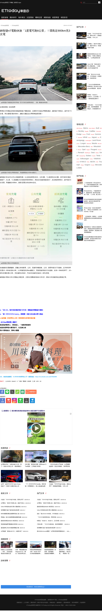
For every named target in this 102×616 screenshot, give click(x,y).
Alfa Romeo (79, 128)
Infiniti (85, 137)
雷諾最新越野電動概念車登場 (12, 524)
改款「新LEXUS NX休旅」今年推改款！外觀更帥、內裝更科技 (94, 76)
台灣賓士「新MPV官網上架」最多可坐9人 (16, 503)
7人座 (33, 381)
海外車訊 (21, 17)
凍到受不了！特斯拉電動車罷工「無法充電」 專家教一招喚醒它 (64, 552)
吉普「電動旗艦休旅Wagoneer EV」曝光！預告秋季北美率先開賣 (21, 552)
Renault (81, 152)
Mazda (94, 143)
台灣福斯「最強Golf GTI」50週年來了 (14, 531)
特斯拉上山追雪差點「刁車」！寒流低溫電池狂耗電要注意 (6, 551)
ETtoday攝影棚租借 (89, 235)
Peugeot (94, 149)
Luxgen (83, 143)
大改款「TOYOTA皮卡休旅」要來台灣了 (15, 499)
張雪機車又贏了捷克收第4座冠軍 (13, 510)
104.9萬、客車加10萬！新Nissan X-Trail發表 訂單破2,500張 (36, 465)
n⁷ (17, 381)
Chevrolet (98, 131)
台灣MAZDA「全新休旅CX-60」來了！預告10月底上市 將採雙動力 (11, 465)
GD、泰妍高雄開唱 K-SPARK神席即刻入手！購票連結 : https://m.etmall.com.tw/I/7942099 (28, 376)
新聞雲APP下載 (52, 599)
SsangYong (82, 155)
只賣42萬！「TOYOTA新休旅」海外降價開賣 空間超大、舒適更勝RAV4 (94, 106)
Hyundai (80, 137)
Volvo (91, 158)
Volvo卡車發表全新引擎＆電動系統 (13, 506)
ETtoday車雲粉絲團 (99, 2)
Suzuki (93, 155)
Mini (92, 146)
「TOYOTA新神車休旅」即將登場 (49, 517)
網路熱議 (47, 17)
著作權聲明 (75, 602)
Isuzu (89, 137)
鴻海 (20, 381)
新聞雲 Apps (17, 2)
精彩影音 (64, 17)
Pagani (88, 149)
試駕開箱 (30, 17)
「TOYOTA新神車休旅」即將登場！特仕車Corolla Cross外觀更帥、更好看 (94, 86)
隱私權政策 (67, 602)
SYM (77, 162)
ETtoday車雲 (17, 11)
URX (37, 381)
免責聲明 (82, 602)
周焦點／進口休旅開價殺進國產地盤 (14, 517)
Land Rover (96, 140)
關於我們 (33, 602)
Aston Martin (92, 128)
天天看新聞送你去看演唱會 (91, 206)
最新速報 (4, 17)
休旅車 (29, 381)
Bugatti (86, 131)
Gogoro (87, 165)
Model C (14, 381)
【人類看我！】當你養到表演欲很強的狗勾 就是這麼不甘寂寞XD (23, 411)
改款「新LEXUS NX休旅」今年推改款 (50, 513)
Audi (97, 128)
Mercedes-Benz (84, 146)
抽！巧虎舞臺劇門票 (90, 189)
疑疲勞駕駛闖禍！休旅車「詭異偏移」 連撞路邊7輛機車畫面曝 (50, 552)
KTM (97, 162)
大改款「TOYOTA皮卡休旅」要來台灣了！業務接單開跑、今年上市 (60, 485)
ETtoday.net (45, 605)
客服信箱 (52, 602)
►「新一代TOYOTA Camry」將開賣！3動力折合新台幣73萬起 (21, 314)
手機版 (11, 2)
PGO (88, 162)
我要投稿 (19, 602)
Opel (84, 149)
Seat (93, 152)
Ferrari (84, 134)
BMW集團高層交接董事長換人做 (13, 513)
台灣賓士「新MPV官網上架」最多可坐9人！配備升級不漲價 (94, 45)
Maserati (89, 143)
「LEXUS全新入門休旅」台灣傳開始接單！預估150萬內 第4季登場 (59, 465)
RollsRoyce (87, 152)
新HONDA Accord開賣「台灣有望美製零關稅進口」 (54, 531)
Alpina (85, 128)
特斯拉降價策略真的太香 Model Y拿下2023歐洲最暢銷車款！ (35, 552)
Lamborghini (88, 140)
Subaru (88, 156)
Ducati (92, 165)
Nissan (79, 149)
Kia (98, 137)
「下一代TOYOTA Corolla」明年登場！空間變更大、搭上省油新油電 (35, 485)
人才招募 (26, 602)
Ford (88, 134)
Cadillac (92, 131)
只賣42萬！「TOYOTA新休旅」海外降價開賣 (53, 524)
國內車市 (13, 17)
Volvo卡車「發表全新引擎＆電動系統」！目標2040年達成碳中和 (94, 66)
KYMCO (83, 162)
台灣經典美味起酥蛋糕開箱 (91, 214)
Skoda (97, 152)
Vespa (82, 165)
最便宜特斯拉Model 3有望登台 (12, 520)
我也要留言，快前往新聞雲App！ (36, 586)
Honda (92, 134)
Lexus (77, 143)
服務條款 (59, 602)
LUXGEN (8, 381)
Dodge (79, 134)
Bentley (81, 131)
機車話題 (38, 17)
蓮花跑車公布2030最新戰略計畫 (13, 527)
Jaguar (94, 137)
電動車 (24, 381)
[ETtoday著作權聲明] (30, 406)
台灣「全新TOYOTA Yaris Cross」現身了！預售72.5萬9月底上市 (11, 485)
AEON (92, 162)
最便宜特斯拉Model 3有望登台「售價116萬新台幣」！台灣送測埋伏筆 (94, 56)
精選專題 (55, 17)
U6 (40, 381)
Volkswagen (84, 159)
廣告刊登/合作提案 (42, 602)
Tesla (98, 156)
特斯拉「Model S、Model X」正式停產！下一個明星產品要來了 (94, 96)
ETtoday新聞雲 (4, 2)
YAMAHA (97, 159)
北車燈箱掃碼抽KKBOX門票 (92, 197)
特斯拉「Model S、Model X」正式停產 (51, 520)
